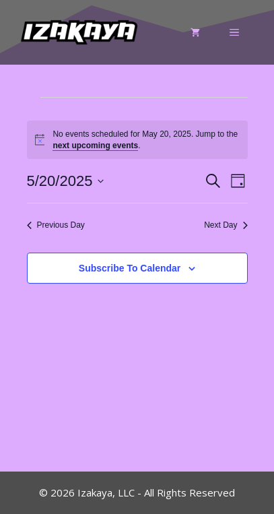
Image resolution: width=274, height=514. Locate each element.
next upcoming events (95, 145)
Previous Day (56, 225)
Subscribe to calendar (129, 268)
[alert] (137, 140)
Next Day (225, 225)
